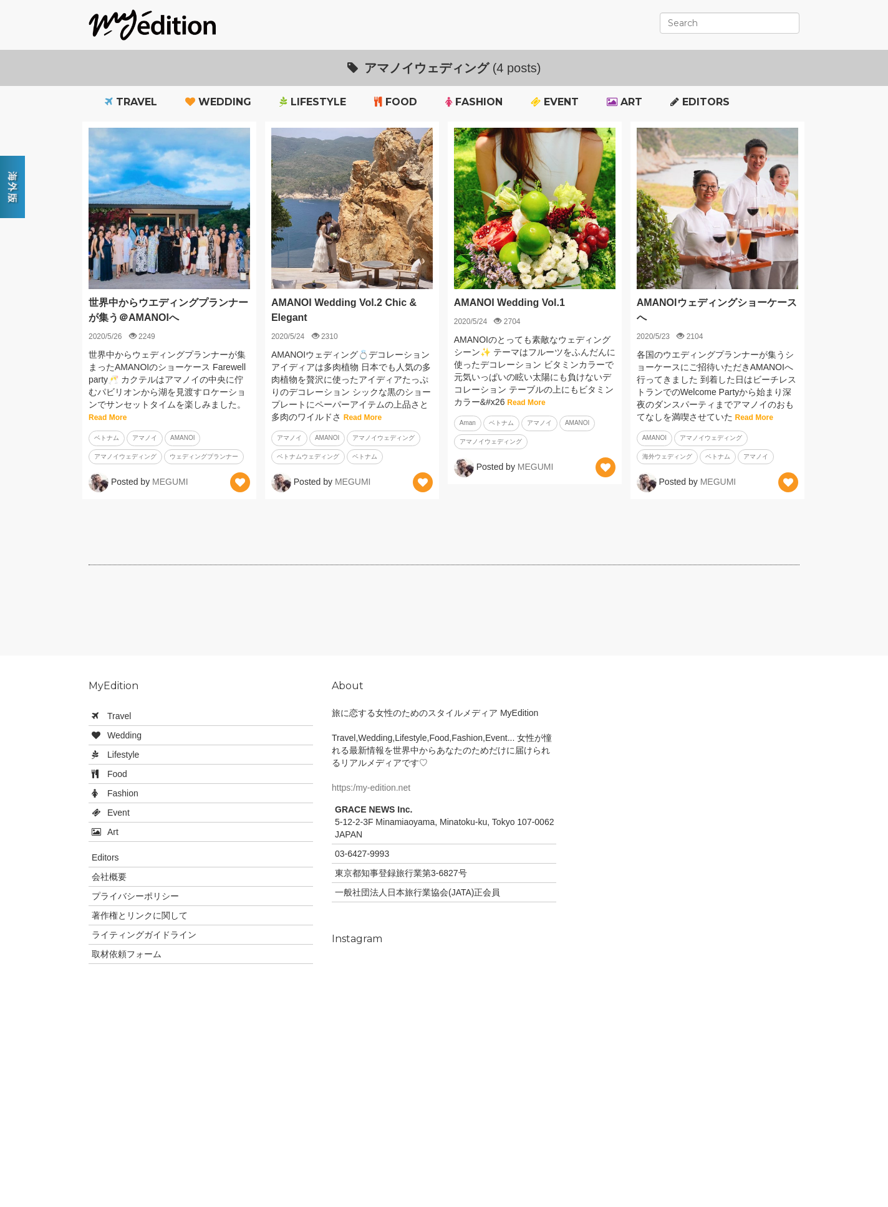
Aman (468, 422)
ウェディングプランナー (204, 456)
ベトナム (106, 437)
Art (624, 102)
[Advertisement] (444, 615)
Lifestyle (312, 102)
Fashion (474, 102)
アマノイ (144, 437)
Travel (131, 102)
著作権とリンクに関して (140, 915)
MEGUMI (170, 482)
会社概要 (109, 877)
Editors (700, 102)
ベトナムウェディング (308, 456)
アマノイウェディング (125, 456)
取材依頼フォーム (127, 954)
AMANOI (182, 437)
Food (395, 102)
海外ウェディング (667, 456)
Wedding (218, 102)
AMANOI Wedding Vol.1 (509, 302)
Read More (108, 417)
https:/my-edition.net (371, 788)
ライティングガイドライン (144, 935)
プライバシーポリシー (135, 896)
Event (555, 102)
